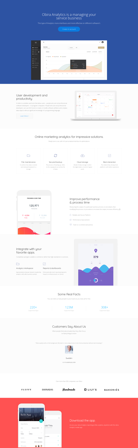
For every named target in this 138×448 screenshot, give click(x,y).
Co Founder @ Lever (68, 362)
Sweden (69, 358)
